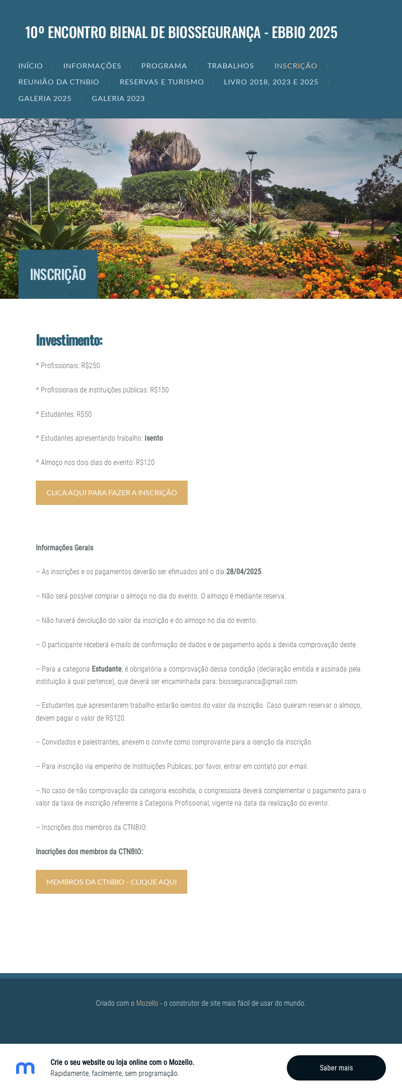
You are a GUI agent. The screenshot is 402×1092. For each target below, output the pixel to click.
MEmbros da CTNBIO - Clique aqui (111, 882)
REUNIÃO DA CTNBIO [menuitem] (59, 82)
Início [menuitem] (30, 66)
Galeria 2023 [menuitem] (118, 98)
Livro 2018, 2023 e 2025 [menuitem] (271, 82)
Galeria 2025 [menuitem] (45, 98)
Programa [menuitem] (164, 66)
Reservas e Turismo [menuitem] (162, 82)
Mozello (147, 1003)
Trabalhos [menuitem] (230, 66)
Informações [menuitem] (92, 66)
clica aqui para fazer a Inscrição (111, 492)
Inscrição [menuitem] (296, 66)
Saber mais (336, 1068)
